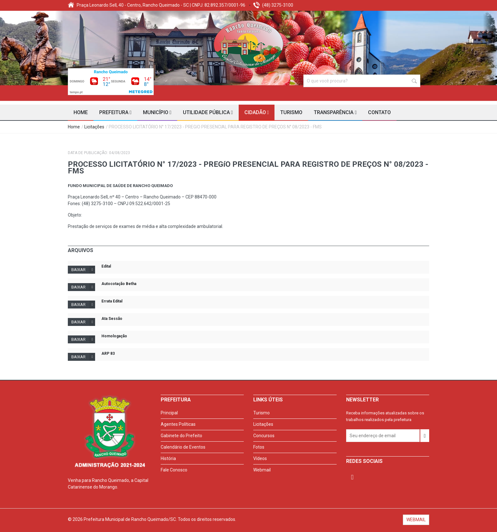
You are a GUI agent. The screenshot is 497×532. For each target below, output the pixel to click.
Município (157, 112)
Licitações (94, 126)
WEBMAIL (416, 519)
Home (81, 112)
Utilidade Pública (208, 112)
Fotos (258, 447)
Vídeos (260, 458)
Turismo (291, 112)
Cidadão (256, 112)
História (168, 458)
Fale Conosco (174, 469)
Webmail (262, 469)
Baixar (83, 270)
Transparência (335, 112)
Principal (169, 412)
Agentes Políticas (178, 424)
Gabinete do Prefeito (181, 435)
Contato (379, 112)
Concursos (263, 435)
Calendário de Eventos (183, 447)
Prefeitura (115, 112)
